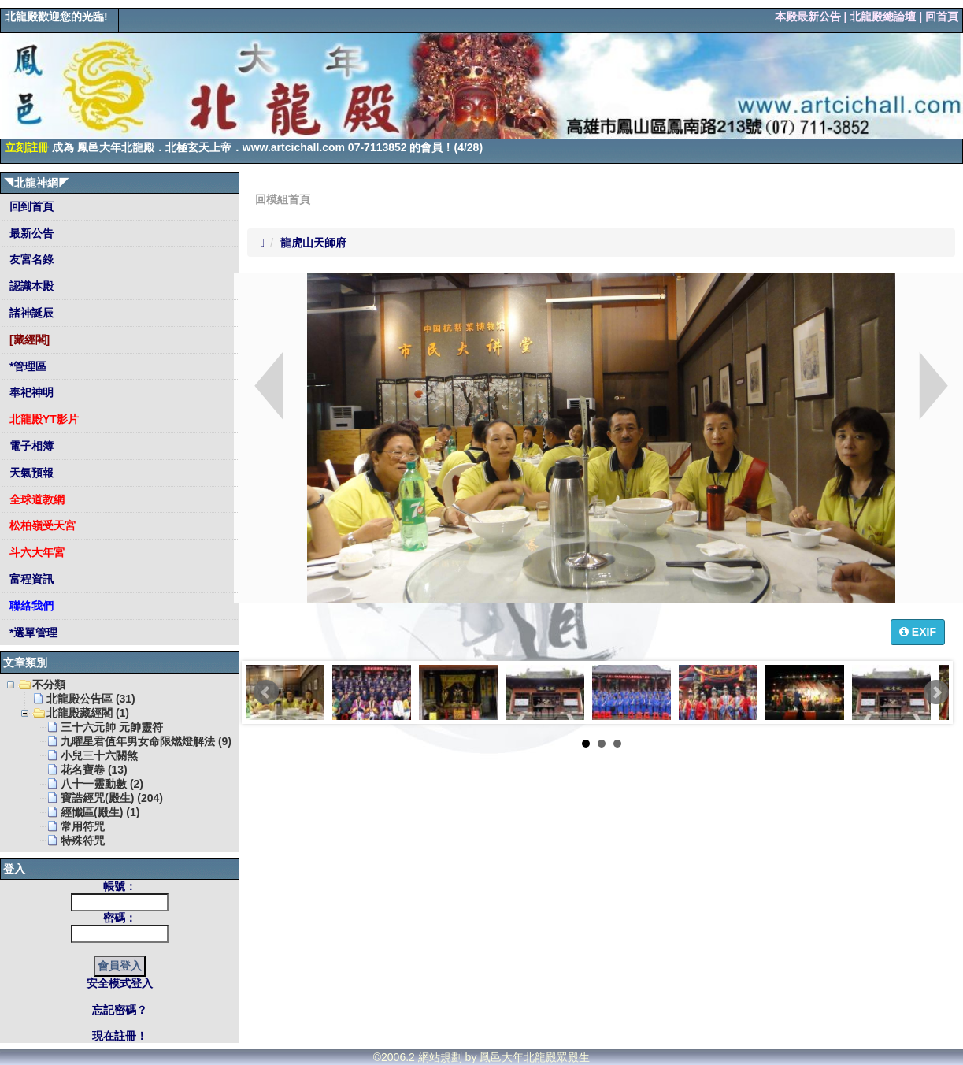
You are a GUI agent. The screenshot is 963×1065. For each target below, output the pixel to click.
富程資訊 (30, 579)
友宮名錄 (30, 259)
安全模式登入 (120, 983)
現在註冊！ (119, 1036)
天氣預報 (30, 472)
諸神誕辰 (30, 312)
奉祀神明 (30, 392)
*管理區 (26, 366)
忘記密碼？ (119, 1010)
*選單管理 (31, 632)
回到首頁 (30, 206)
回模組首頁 (282, 199)
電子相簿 (30, 446)
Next (936, 692)
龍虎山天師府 (313, 242)
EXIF (917, 631)
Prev (266, 692)
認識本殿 (30, 286)
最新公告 (30, 233)
